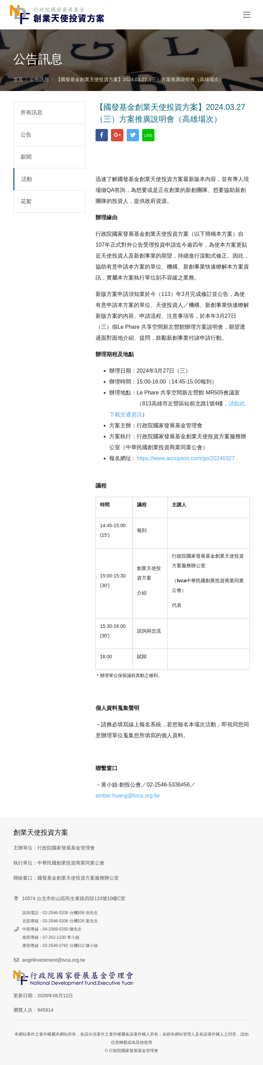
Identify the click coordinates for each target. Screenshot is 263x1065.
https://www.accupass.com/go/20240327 (186, 458)
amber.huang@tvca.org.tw (128, 795)
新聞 (26, 157)
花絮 (26, 201)
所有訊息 (31, 112)
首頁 (18, 79)
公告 (26, 135)
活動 (26, 179)
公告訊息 (39, 79)
